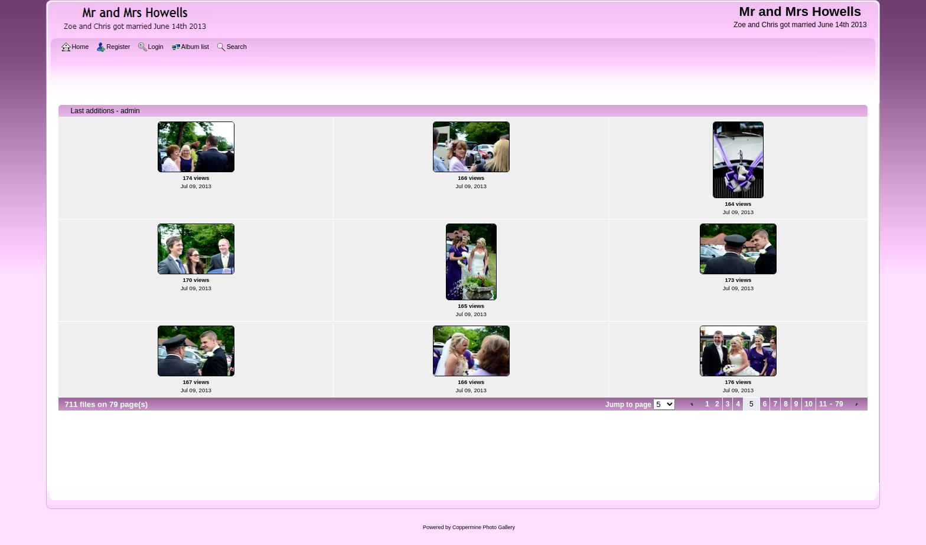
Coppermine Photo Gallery (483, 527)
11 (823, 404)
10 (809, 404)
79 (839, 404)
